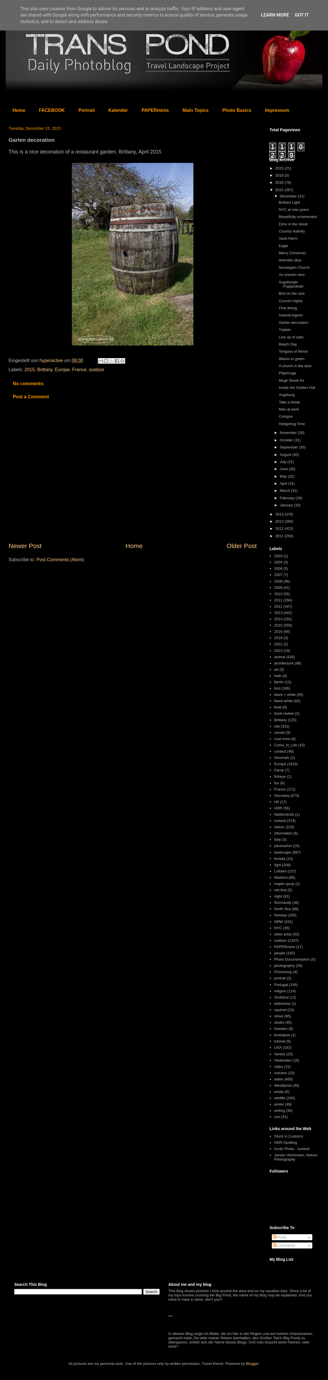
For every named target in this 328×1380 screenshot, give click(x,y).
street (279, 1016)
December (289, 196)
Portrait (86, 110)
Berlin (279, 682)
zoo (277, 1117)
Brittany (44, 369)
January (287, 505)
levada (279, 858)
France (79, 369)
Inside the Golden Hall (297, 387)
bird (277, 688)
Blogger (252, 1363)
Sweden (280, 1029)
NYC (278, 928)
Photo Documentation (292, 959)
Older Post (241, 545)
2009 (278, 587)
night (278, 896)
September (289, 447)
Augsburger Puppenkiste (291, 284)
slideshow (282, 1003)
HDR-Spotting (285, 1142)
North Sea (282, 909)
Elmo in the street (293, 224)
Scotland (281, 997)
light (277, 865)
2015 (30, 369)
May (284, 476)
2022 (278, 644)
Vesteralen (282, 1060)
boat (277, 707)
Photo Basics (236, 110)
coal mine (282, 739)
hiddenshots (284, 814)
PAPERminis (155, 110)
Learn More (275, 15)
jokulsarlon (283, 846)
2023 (280, 168)
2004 (278, 562)
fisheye (280, 776)
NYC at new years (294, 209)
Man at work (289, 409)
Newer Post (25, 545)
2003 (278, 556)
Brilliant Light (289, 202)
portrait (280, 978)
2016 (280, 182)
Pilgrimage (287, 373)
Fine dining (288, 308)
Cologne (285, 416)
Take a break (289, 402)
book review (284, 713)
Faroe (279, 770)
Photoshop (283, 972)
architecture (283, 663)
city (277, 726)
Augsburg (287, 395)
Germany (281, 795)
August (286, 454)
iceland (280, 821)
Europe (62, 369)
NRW (278, 922)
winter (279, 1104)
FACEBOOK (52, 110)
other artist (282, 934)
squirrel (280, 1010)
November (289, 433)
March (285, 490)
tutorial (279, 1041)
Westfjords (282, 1085)
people (279, 953)
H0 (276, 802)
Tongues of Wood (293, 351)
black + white (285, 694)
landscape (282, 852)
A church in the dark (295, 366)
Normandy (282, 902)
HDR (278, 808)
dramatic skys (290, 260)
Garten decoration (293, 322)
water (278, 1079)
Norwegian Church (294, 267)
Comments (284, 1245)
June (284, 469)
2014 (280, 514)
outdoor (96, 369)
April (284, 483)
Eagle (283, 246)
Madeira (280, 877)
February (288, 498)
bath (277, 676)
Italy (277, 839)
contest (280, 751)
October (287, 440)
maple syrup (284, 884)
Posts (280, 1237)
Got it (302, 15)
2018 (280, 175)
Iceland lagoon (291, 315)
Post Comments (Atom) (60, 559)
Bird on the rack (292, 293)
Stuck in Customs (288, 1136)
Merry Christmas (292, 253)
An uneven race (292, 274)
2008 (278, 581)
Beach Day (288, 344)
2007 (278, 575)
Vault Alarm (288, 238)
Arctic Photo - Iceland (291, 1149)
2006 (278, 568)
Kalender (118, 110)
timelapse (282, 1035)
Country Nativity (292, 231)
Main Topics (195, 110)
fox (276, 783)
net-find (280, 890)
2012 (280, 528)
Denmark (281, 757)
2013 (280, 521)
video (278, 1066)
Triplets (285, 330)
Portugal (281, 985)
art (276, 669)
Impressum (277, 110)
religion (280, 991)
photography (284, 965)
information (283, 833)
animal (279, 657)
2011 (280, 536)
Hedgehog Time (292, 424)
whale (279, 1092)
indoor (279, 827)
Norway (280, 915)
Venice (279, 1054)
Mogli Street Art (291, 380)
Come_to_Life (285, 745)
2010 (278, 594)
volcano (280, 1073)
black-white (283, 701)
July (283, 462)
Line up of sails (291, 337)
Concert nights (291, 301)
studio (279, 1022)
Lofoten (280, 871)
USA (278, 1047)
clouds (279, 732)
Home (19, 110)
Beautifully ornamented (298, 217)
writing (279, 1110)
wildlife (279, 1098)
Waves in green (291, 359)
